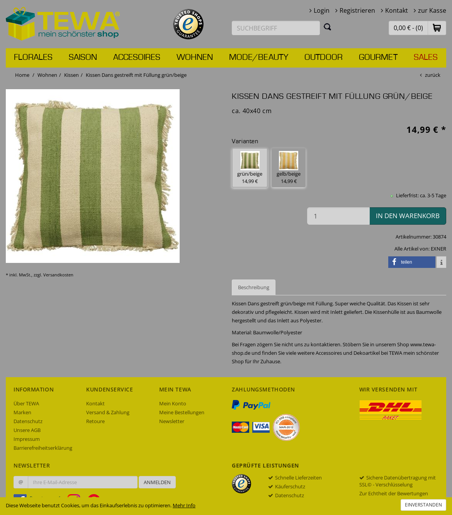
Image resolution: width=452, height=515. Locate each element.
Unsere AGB (27, 430)
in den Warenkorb (408, 215)
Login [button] (322, 10)
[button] (437, 28)
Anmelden (157, 482)
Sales (426, 57)
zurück (432, 74)
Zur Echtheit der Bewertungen (393, 493)
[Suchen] (327, 26)
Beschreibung (253, 287)
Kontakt (396, 10)
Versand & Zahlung (107, 412)
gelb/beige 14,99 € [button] (289, 168)
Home (22, 74)
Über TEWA (26, 403)
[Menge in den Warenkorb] (338, 216)
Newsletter (171, 421)
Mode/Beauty (258, 57)
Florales (33, 57)
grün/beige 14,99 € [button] (249, 168)
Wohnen (195, 57)
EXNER (438, 248)
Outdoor (323, 57)
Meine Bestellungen (181, 412)
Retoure (95, 421)
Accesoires (136, 57)
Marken (22, 412)
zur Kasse (432, 10)
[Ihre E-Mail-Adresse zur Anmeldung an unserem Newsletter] (83, 482)
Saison (83, 57)
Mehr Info (184, 505)
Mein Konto (172, 403)
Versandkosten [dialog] (58, 275)
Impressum (27, 438)
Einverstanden (423, 504)
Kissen (71, 74)
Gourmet (378, 57)
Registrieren (357, 10)
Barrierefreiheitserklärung (43, 447)
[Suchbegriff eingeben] (276, 28)
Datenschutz (28, 421)
